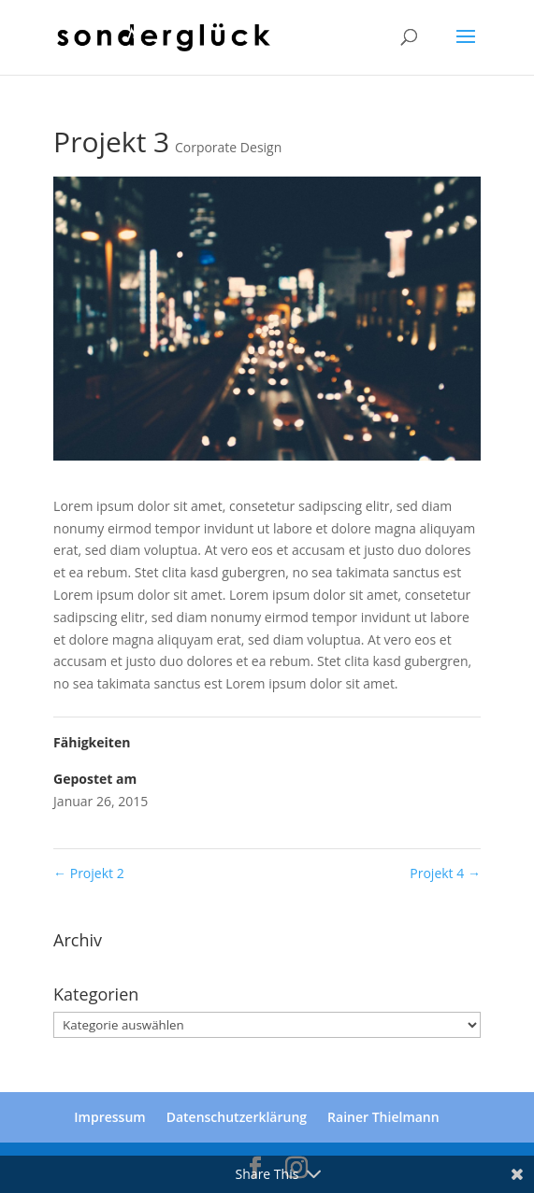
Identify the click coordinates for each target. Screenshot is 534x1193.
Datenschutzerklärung (236, 1117)
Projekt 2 (88, 873)
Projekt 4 (445, 873)
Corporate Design (228, 147)
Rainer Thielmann (383, 1117)
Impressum (109, 1117)
